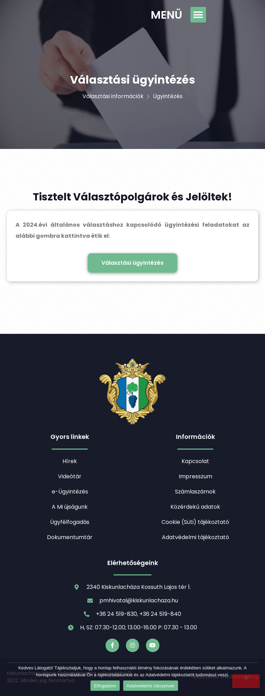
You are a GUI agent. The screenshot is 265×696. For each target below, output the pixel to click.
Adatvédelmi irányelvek (151, 685)
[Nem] (246, 681)
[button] (198, 14)
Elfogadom (105, 685)
